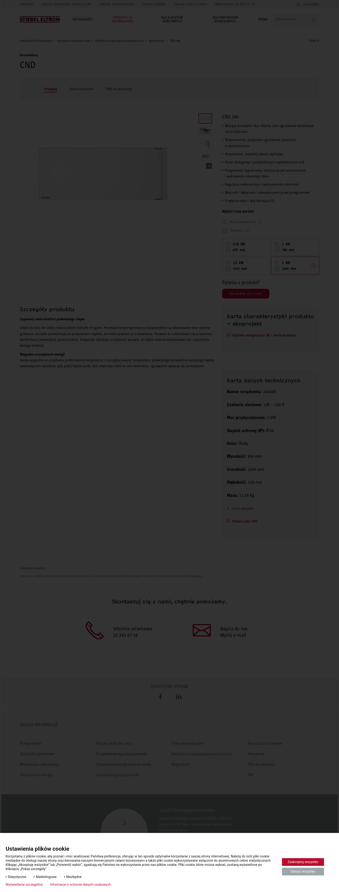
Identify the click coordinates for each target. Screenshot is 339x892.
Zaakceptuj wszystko (303, 862)
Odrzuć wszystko (303, 871)
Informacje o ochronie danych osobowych (80, 884)
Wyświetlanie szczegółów (24, 884)
